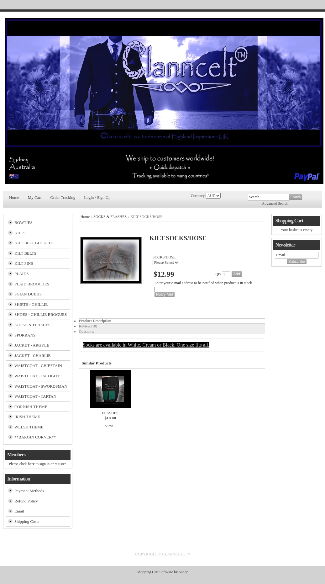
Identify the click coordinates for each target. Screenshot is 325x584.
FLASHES (110, 413)
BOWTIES (23, 222)
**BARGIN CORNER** (35, 437)
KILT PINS (23, 263)
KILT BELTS (25, 253)
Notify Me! (164, 294)
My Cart (35, 197)
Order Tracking (62, 197)
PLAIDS (21, 273)
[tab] (172, 321)
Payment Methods (29, 490)
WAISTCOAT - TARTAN (35, 396)
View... (110, 426)
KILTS (20, 233)
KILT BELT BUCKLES (34, 243)
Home (14, 197)
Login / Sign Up (97, 197)
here (31, 464)
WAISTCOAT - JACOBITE (37, 376)
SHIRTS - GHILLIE (31, 304)
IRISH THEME (27, 416)
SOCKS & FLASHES (32, 324)
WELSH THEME (29, 427)
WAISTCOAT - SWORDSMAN (40, 386)
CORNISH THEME (30, 406)
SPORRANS (24, 335)
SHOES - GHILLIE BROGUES (40, 314)
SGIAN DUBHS (28, 294)
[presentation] (172, 321)
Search (296, 197)
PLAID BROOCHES (31, 284)
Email (19, 511)
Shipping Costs (26, 521)
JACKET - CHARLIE (32, 355)
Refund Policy (26, 501)
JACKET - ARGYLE (31, 345)
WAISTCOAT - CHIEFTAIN (38, 365)
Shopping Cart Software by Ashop (162, 572)
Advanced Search (275, 203)
